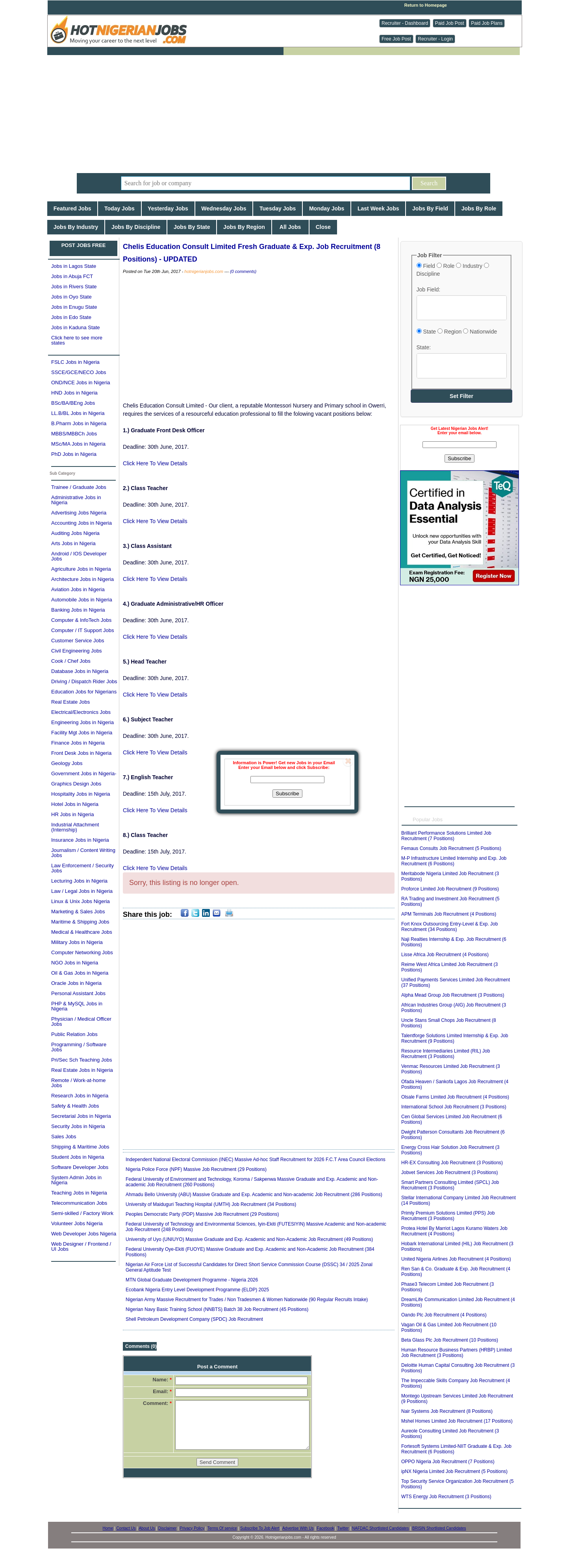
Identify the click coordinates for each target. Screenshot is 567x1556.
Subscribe (287, 793)
